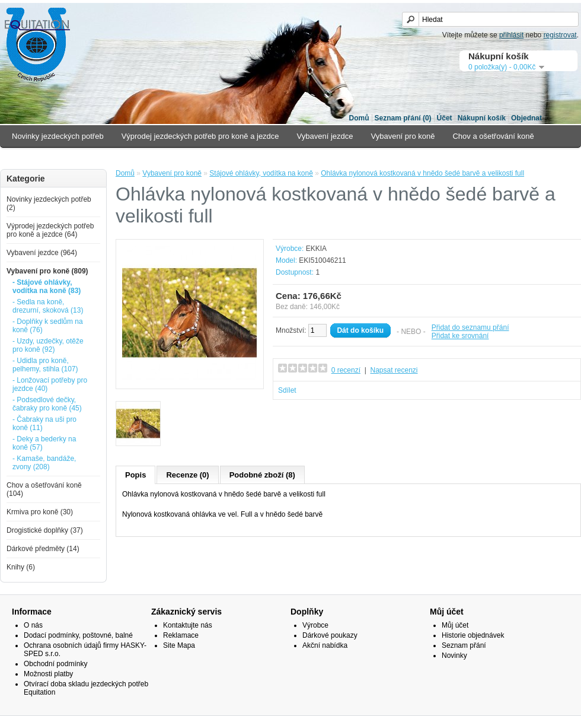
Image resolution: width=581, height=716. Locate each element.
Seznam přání (464, 645)
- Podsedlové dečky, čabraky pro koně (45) (47, 404)
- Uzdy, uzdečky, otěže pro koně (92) (48, 345)
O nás (33, 625)
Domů (359, 118)
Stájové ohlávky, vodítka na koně (261, 173)
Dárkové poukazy (329, 635)
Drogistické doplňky (119, 158)
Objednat (526, 118)
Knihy (261, 158)
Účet (444, 118)
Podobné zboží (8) (262, 474)
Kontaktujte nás (187, 625)
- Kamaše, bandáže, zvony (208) (44, 462)
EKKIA (316, 248)
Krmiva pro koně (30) (40, 512)
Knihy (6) (21, 567)
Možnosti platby (48, 674)
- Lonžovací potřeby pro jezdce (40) (49, 384)
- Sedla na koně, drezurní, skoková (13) (47, 306)
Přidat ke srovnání (460, 336)
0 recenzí (345, 370)
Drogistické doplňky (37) (45, 530)
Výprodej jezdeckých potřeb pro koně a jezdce (200, 136)
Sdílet (287, 390)
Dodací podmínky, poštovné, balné (78, 635)
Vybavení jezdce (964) (42, 253)
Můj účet (455, 625)
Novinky (454, 655)
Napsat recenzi (393, 370)
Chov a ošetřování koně (493, 136)
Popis (135, 474)
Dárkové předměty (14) (43, 549)
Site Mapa (179, 645)
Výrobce (315, 625)
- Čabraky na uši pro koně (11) (44, 423)
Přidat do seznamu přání (470, 327)
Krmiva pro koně (40, 158)
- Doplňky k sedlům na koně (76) (47, 325)
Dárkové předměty (201, 158)
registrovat (560, 35)
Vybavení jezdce (325, 136)
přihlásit (511, 35)
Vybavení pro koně (403, 136)
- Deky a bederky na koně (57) (44, 443)
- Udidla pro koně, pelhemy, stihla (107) (45, 365)
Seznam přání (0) (403, 118)
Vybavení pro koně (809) (47, 271)
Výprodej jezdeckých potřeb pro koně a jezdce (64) (50, 230)
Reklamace (181, 635)
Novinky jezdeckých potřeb (58, 136)
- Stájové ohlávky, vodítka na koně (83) (46, 286)
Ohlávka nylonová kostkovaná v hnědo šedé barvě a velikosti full (422, 173)
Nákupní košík (482, 118)
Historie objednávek (473, 635)
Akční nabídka (324, 645)
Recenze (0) (187, 474)
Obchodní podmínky (55, 664)
